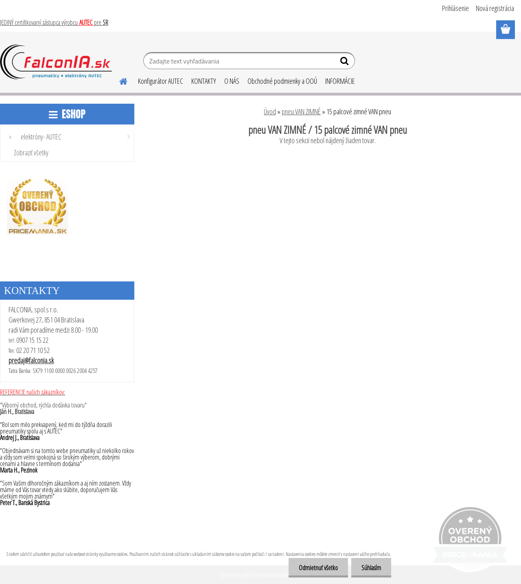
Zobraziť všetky (31, 152)
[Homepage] (118, 80)
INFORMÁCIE (340, 81)
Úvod (270, 111)
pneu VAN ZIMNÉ (301, 111)
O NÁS (231, 81)
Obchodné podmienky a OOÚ (282, 81)
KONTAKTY (203, 81)
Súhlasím (371, 567)
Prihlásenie (455, 8)
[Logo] (56, 61)
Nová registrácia (495, 8)
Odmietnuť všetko (318, 567)
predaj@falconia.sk (31, 360)
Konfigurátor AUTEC (160, 81)
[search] (345, 62)
